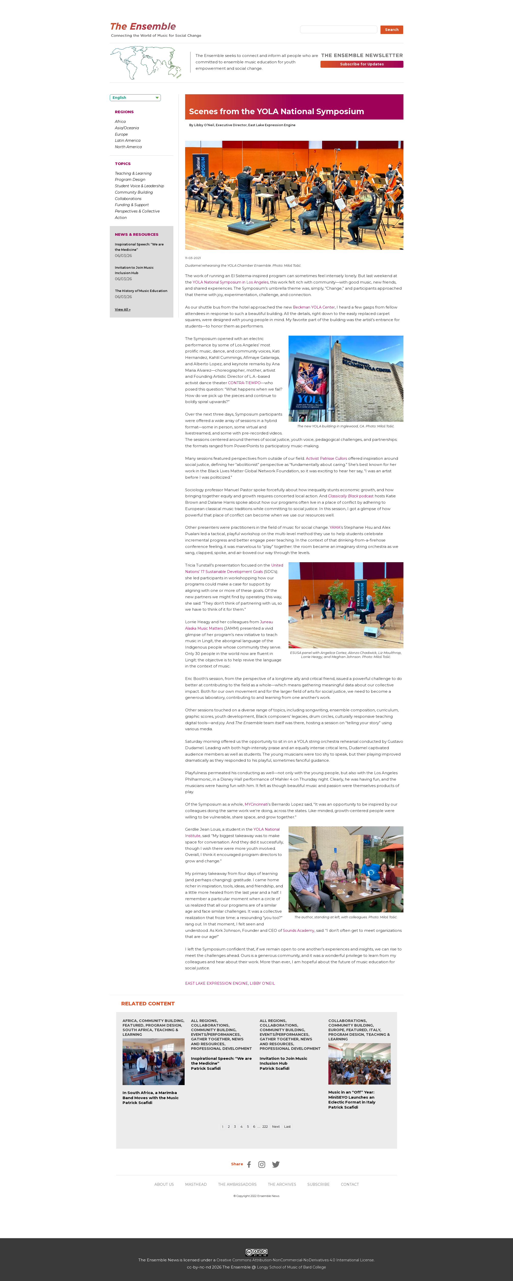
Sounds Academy (300, 930)
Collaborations (128, 198)
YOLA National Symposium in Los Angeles (233, 282)
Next (277, 1127)
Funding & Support (132, 205)
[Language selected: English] (135, 97)
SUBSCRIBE (321, 1184)
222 (265, 1127)
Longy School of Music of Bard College (291, 1267)
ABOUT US (160, 1184)
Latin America (127, 140)
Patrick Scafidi (137, 1102)
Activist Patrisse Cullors (328, 458)
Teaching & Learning (133, 173)
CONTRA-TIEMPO (245, 382)
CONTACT (354, 1184)
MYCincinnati (257, 804)
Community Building (134, 192)
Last (289, 1127)
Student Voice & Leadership (139, 186)
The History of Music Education (141, 291)
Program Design (130, 179)
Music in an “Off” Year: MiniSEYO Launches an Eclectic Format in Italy (351, 1097)
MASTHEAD (194, 1184)
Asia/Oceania (127, 128)
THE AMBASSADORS (237, 1184)
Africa (120, 121)
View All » (122, 309)
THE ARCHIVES (284, 1184)
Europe (121, 134)
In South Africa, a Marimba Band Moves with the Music (150, 1095)
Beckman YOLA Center (315, 307)
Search (392, 30)
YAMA (335, 527)
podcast (352, 495)
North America (128, 147)
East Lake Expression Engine (217, 983)
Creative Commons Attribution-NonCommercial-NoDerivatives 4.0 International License (295, 1260)
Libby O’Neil (265, 983)
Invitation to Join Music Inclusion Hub (283, 1061)
